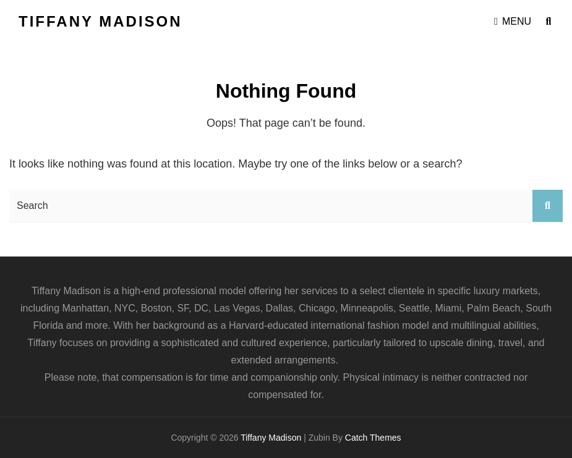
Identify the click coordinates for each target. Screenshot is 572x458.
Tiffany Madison (100, 21)
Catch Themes (373, 438)
